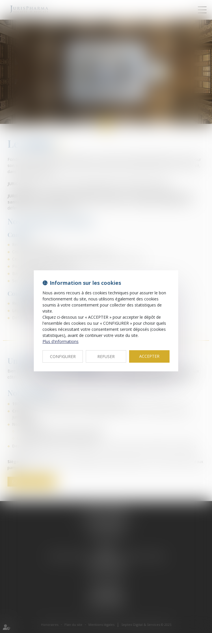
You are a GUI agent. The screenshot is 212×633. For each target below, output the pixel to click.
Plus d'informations (60, 341)
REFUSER (106, 356)
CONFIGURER (63, 356)
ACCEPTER (149, 356)
